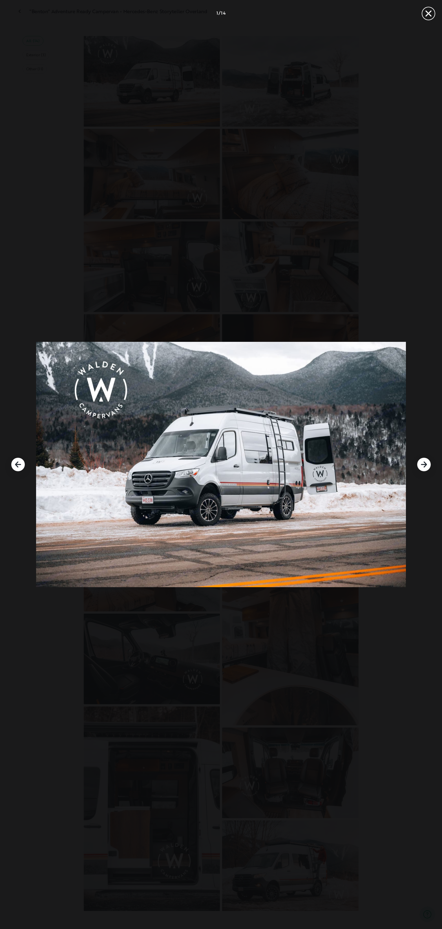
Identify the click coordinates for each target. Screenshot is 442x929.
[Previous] (18, 464)
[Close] (428, 13)
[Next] (424, 464)
